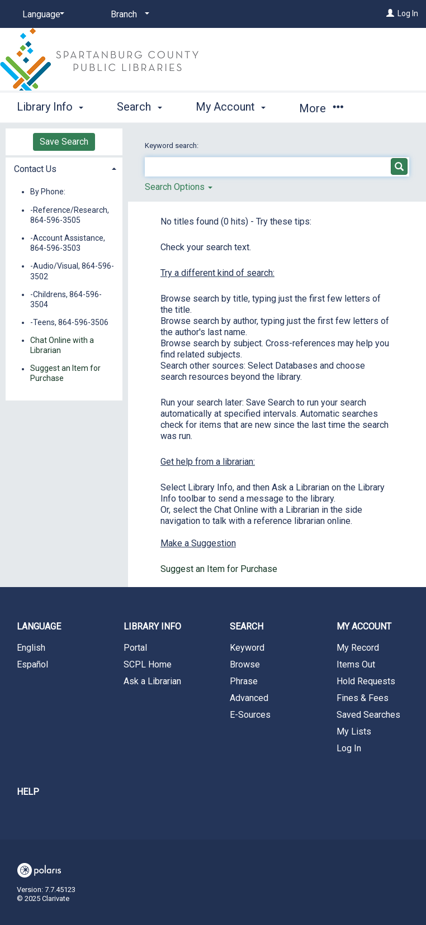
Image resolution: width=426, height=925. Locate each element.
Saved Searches (368, 714)
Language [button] (39, 626)
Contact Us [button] (35, 169)
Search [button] (139, 106)
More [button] (321, 108)
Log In (407, 13)
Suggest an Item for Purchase (218, 569)
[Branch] (128, 14)
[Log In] (390, 13)
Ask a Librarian (152, 681)
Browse (245, 664)
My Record (358, 647)
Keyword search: (172, 145)
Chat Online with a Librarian (62, 345)
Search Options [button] (178, 187)
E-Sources (250, 714)
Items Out (356, 664)
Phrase (244, 681)
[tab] (64, 167)
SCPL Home (148, 664)
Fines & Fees (363, 698)
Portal (135, 647)
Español (32, 664)
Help (28, 791)
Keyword (247, 647)
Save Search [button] (64, 141)
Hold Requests (366, 681)
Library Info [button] (50, 106)
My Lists (354, 731)
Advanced (249, 698)
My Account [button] (231, 106)
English (31, 647)
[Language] (41, 14)
